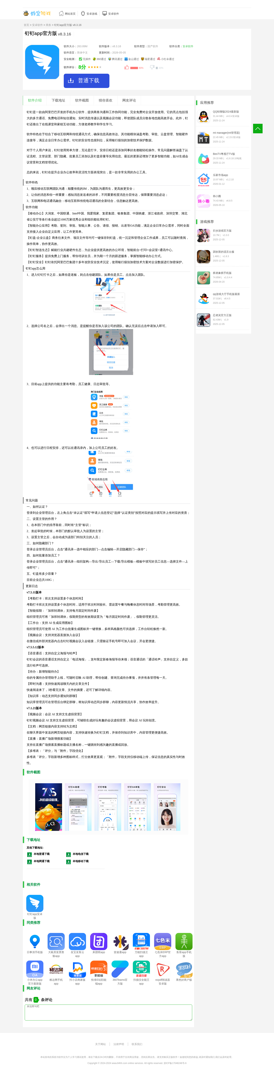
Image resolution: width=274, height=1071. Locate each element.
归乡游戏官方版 (222, 230)
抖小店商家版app (77, 981)
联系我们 (137, 1044)
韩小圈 (217, 196)
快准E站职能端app (98, 981)
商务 (48, 24)
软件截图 (82, 100)
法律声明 (118, 1044)
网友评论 (129, 100)
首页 (26, 24)
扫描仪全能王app (141, 981)
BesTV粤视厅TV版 (224, 153)
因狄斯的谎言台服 (223, 251)
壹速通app (120, 952)
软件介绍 (35, 100)
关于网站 (100, 1044)
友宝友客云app (77, 954)
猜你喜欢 (105, 100)
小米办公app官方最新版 (34, 981)
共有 (29, 1000)
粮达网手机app (56, 981)
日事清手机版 (35, 952)
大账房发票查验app (56, 954)
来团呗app (98, 952)
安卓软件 (37, 24)
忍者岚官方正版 (222, 315)
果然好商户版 (184, 979)
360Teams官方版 (120, 981)
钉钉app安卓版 (34, 916)
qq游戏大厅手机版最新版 (226, 294)
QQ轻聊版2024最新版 (226, 111)
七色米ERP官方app (163, 954)
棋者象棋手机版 (222, 272)
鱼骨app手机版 (183, 954)
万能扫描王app (141, 954)
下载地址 (58, 100)
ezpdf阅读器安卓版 (162, 981)
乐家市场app (220, 175)
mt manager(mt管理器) (226, 132)
